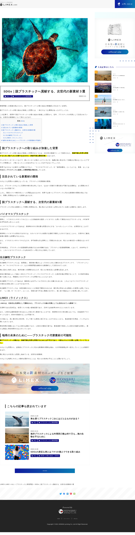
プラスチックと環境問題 (23, 96)
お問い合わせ (127, 4)
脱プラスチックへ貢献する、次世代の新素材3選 (18, 130)
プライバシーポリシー (66, 521)
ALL (8, 96)
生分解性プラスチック (12, 135)
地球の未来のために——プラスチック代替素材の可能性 (21, 140)
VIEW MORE (45, 471)
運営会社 (52, 521)
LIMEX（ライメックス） (13, 138)
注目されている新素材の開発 (11, 127)
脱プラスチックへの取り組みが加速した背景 (17, 125)
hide (22, 121)
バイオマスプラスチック (13, 132)
